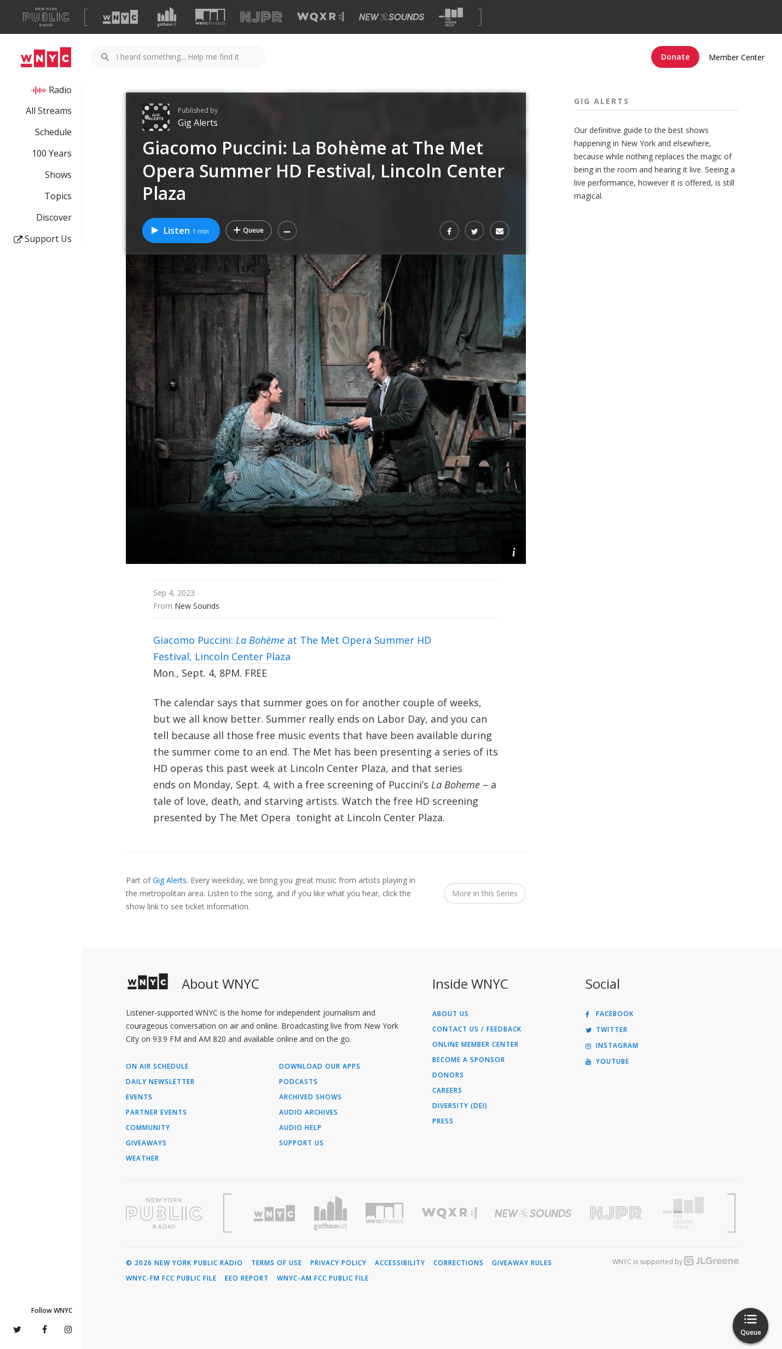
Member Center (736, 57)
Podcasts (298, 1082)
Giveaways (146, 1143)
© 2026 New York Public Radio (184, 1263)
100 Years (52, 153)
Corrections (458, 1263)
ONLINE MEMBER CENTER (475, 1044)
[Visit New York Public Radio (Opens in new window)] (164, 1213)
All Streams (49, 111)
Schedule (53, 132)
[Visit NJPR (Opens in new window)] (261, 17)
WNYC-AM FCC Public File (323, 1278)
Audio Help (300, 1128)
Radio (60, 90)
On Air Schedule (157, 1066)
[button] (287, 230)
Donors (448, 1075)
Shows (58, 175)
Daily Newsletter (160, 1082)
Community (148, 1128)
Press (443, 1121)
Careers (447, 1090)
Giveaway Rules (522, 1263)
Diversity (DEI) (460, 1106)
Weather (142, 1158)
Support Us (43, 239)
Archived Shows (310, 1097)
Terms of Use (276, 1263)
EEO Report (247, 1278)
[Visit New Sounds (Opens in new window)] (391, 17)
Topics (58, 196)
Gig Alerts (198, 123)
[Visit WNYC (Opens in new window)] (120, 17)
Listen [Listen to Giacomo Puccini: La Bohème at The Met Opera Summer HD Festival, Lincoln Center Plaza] (179, 230)
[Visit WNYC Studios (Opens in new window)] (210, 17)
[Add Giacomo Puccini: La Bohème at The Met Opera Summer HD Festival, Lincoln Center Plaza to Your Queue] (248, 230)
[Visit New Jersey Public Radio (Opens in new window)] (617, 1213)
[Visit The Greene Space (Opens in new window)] (451, 17)
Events (139, 1097)
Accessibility (400, 1263)
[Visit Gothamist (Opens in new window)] (167, 17)
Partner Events (156, 1112)
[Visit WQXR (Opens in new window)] (320, 17)
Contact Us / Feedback (477, 1029)
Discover (54, 217)
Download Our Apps (320, 1066)
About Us (450, 1014)
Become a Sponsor (468, 1060)
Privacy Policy (338, 1263)
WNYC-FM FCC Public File (171, 1278)
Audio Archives (308, 1112)
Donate (675, 56)
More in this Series (485, 893)
